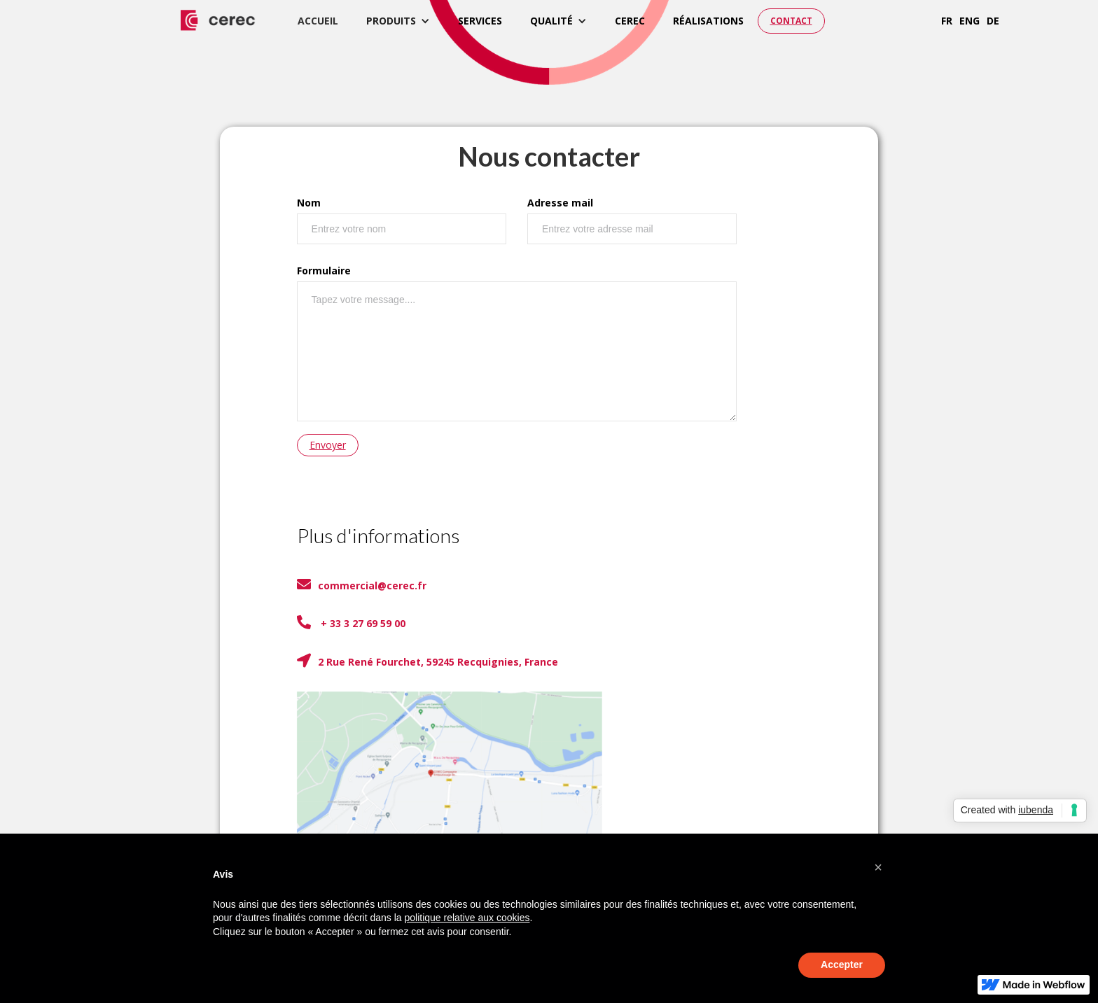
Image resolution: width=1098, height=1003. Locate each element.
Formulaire (324, 270)
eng (969, 20)
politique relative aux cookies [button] (466, 917)
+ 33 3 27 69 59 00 (351, 622)
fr (946, 20)
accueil (318, 20)
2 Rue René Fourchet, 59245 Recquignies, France (427, 661)
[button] (398, 21)
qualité (551, 20)
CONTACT (791, 21)
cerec (630, 20)
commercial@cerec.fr (361, 584)
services (480, 20)
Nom (309, 202)
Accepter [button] (842, 964)
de (993, 20)
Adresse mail (560, 202)
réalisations (708, 20)
